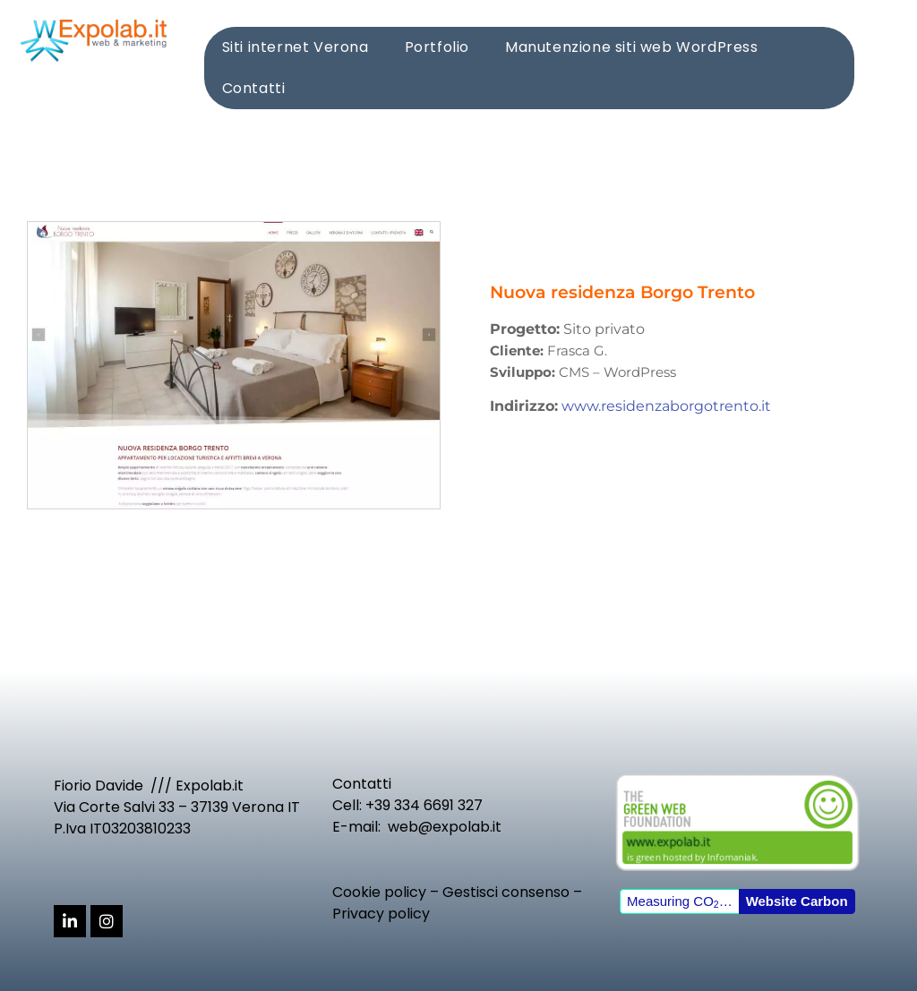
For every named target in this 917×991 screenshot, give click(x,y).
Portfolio (437, 47)
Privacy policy (381, 913)
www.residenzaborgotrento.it (666, 405)
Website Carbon (797, 901)
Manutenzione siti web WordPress (631, 47)
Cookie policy (379, 892)
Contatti (254, 88)
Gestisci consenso (506, 892)
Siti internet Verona (295, 47)
